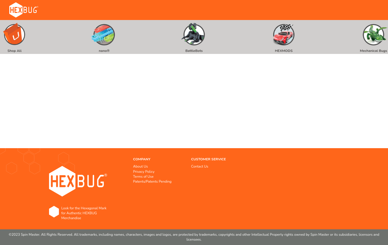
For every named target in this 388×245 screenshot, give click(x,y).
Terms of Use (143, 176)
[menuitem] (14, 37)
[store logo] (23, 10)
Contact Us (199, 166)
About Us (140, 166)
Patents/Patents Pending (152, 181)
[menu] (194, 37)
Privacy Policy (144, 171)
